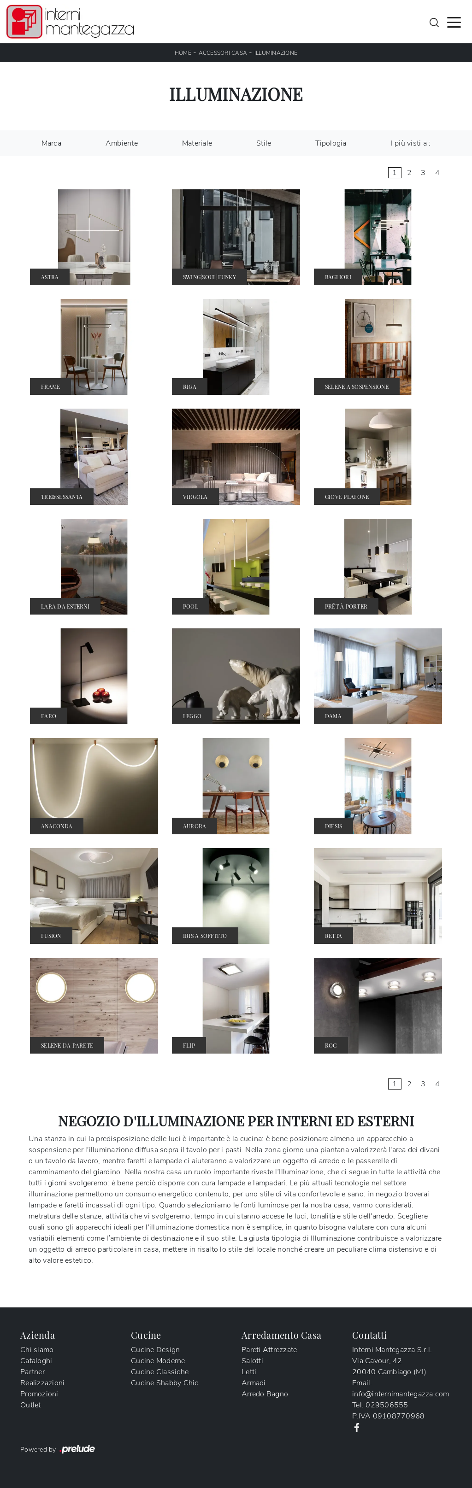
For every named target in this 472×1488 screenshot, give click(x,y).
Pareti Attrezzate (269, 1350)
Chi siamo (36, 1350)
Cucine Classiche (160, 1372)
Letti (249, 1372)
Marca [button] (51, 143)
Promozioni (39, 1394)
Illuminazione (275, 53)
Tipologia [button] (330, 143)
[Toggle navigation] (454, 21)
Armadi (254, 1383)
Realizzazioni (42, 1383)
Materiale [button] (197, 143)
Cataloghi (36, 1361)
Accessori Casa (223, 53)
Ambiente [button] (122, 143)
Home (183, 53)
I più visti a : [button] (411, 143)
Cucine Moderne (158, 1361)
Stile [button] (263, 143)
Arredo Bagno (265, 1394)
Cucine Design (155, 1350)
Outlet (30, 1405)
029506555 (387, 1405)
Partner (32, 1372)
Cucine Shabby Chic (165, 1383)
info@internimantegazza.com (400, 1394)
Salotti (252, 1361)
